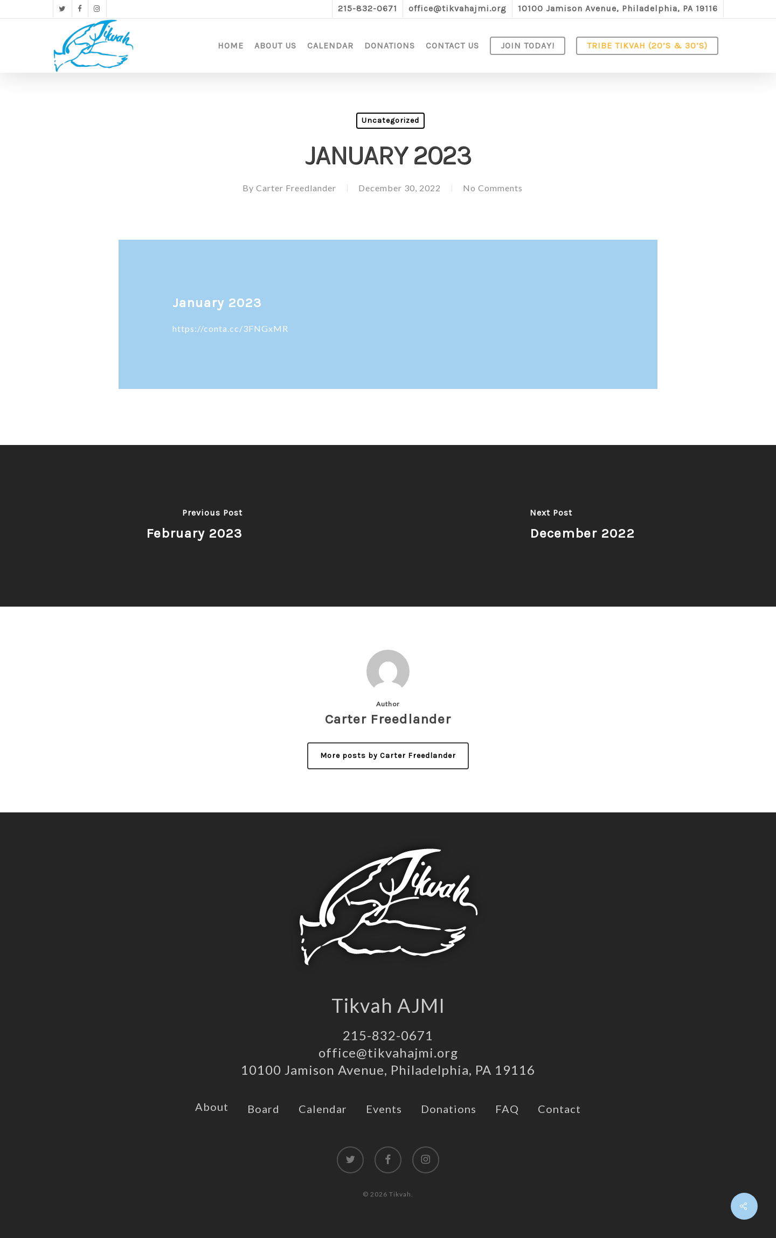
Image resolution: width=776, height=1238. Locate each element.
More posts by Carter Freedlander (388, 755)
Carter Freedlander (296, 188)
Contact (559, 1108)
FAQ (507, 1108)
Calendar (323, 1108)
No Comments (493, 188)
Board (263, 1108)
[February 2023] (194, 526)
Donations (448, 1108)
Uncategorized (390, 120)
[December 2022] (582, 526)
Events (384, 1108)
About (211, 1106)
